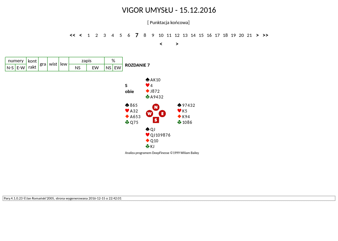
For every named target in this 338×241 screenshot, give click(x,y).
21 (249, 35)
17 (217, 35)
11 (169, 35)
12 (177, 35)
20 (241, 35)
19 (233, 35)
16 (209, 35)
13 (185, 35)
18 (225, 35)
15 (201, 35)
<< (72, 35)
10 (160, 35)
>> (265, 35)
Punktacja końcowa (168, 22)
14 (193, 35)
